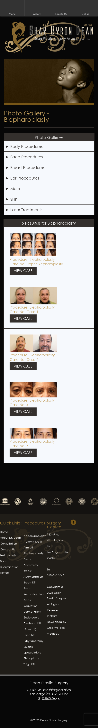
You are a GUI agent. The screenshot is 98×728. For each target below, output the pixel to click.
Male (15, 188)
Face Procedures (26, 156)
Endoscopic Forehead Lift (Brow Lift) (32, 623)
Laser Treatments (26, 209)
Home (4, 532)
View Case (23, 270)
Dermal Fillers (31, 611)
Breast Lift (29, 582)
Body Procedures (26, 146)
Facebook (49, 711)
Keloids (28, 646)
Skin (13, 199)
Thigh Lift (29, 664)
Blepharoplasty (42, 259)
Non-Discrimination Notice (9, 566)
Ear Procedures (24, 178)
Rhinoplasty (31, 658)
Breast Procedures (27, 167)
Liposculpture (32, 652)
